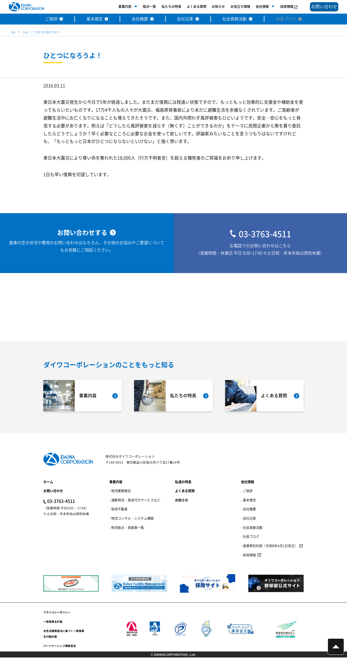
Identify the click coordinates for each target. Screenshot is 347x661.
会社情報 (255, 6)
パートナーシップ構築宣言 (63, 648)
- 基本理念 (248, 503)
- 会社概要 (248, 512)
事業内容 (118, 6)
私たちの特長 (165, 6)
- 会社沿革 (248, 521)
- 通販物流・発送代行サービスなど (134, 503)
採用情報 (280, 6)
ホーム (48, 485)
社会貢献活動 (236, 19)
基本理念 (91, 19)
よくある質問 (190, 6)
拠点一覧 (142, 6)
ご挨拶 (47, 19)
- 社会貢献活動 (251, 530)
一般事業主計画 (54, 624)
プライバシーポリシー (59, 615)
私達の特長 (183, 485)
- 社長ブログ (250, 540)
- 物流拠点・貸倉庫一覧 (126, 530)
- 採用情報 (248, 558)
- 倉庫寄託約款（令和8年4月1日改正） (269, 549)
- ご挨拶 (247, 494)
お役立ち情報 (234, 6)
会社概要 (138, 19)
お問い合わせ (53, 494)
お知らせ (211, 6)
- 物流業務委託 (120, 494)
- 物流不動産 (118, 512)
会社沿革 (185, 19)
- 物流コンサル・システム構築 (131, 521)
